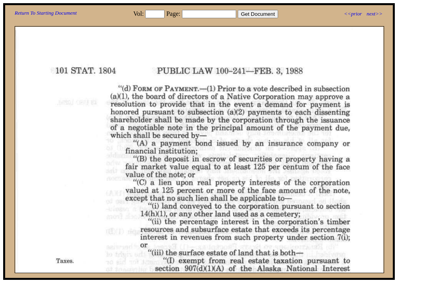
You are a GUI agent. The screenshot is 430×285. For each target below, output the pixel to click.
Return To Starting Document (46, 13)
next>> (375, 14)
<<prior (353, 14)
